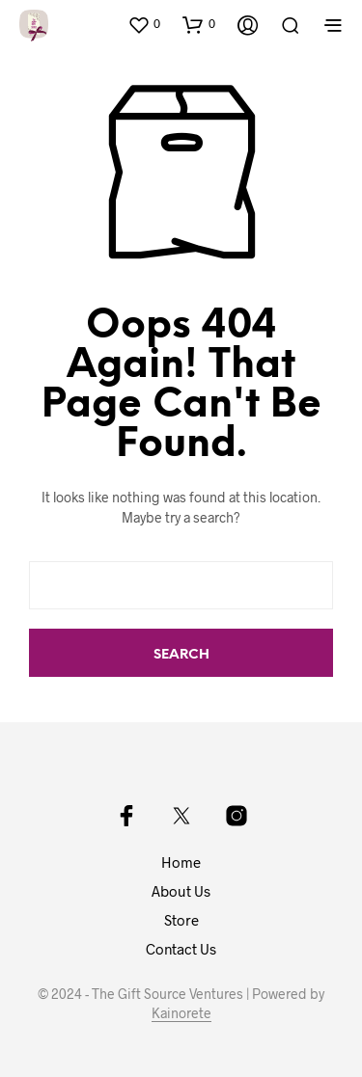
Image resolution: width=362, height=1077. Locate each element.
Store (181, 920)
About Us (181, 891)
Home (181, 862)
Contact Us (181, 948)
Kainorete (181, 1013)
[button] (143, 24)
